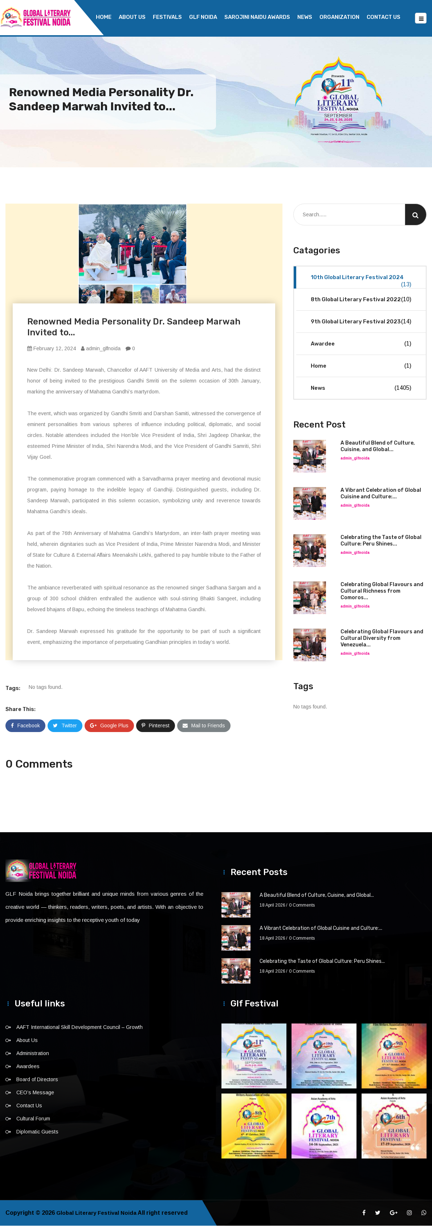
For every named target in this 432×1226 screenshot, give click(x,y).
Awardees (28, 1067)
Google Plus (109, 726)
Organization (339, 17)
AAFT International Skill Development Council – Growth (79, 1027)
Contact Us (383, 17)
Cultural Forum (33, 1119)
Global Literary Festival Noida (98, 1213)
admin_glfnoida (101, 349)
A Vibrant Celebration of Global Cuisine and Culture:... (381, 493)
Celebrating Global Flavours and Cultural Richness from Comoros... (382, 591)
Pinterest (156, 726)
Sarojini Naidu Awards (257, 17)
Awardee (361, 344)
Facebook (25, 726)
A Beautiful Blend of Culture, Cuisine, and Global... (378, 446)
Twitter (65, 726)
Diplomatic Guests (37, 1132)
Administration (32, 1054)
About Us (132, 17)
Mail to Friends (204, 726)
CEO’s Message (35, 1093)
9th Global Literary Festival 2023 (361, 322)
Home (103, 17)
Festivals (167, 17)
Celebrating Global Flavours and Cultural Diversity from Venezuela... (382, 638)
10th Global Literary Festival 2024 (361, 281)
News (304, 17)
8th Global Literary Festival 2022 (361, 299)
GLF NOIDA (203, 17)
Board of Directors (37, 1080)
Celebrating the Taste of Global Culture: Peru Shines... (381, 541)
